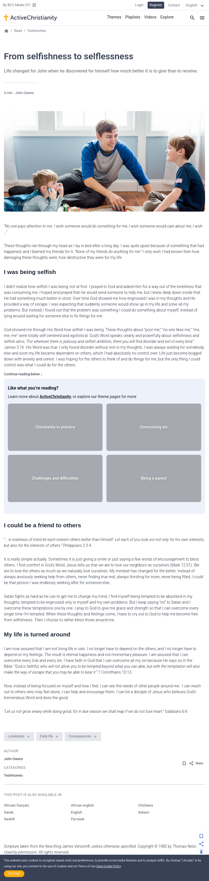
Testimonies (36, 31)
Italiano (143, 812)
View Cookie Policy (108, 866)
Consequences (80, 736)
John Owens (24, 93)
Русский (77, 819)
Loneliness (16, 736)
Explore (167, 17)
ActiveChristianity (55, 396)
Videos (151, 17)
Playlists (133, 17)
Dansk (8, 812)
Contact (174, 5)
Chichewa (145, 805)
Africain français (16, 805)
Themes (115, 17)
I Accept (14, 873)
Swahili (9, 819)
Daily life (46, 736)
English (76, 812)
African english (82, 805)
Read (18, 31)
